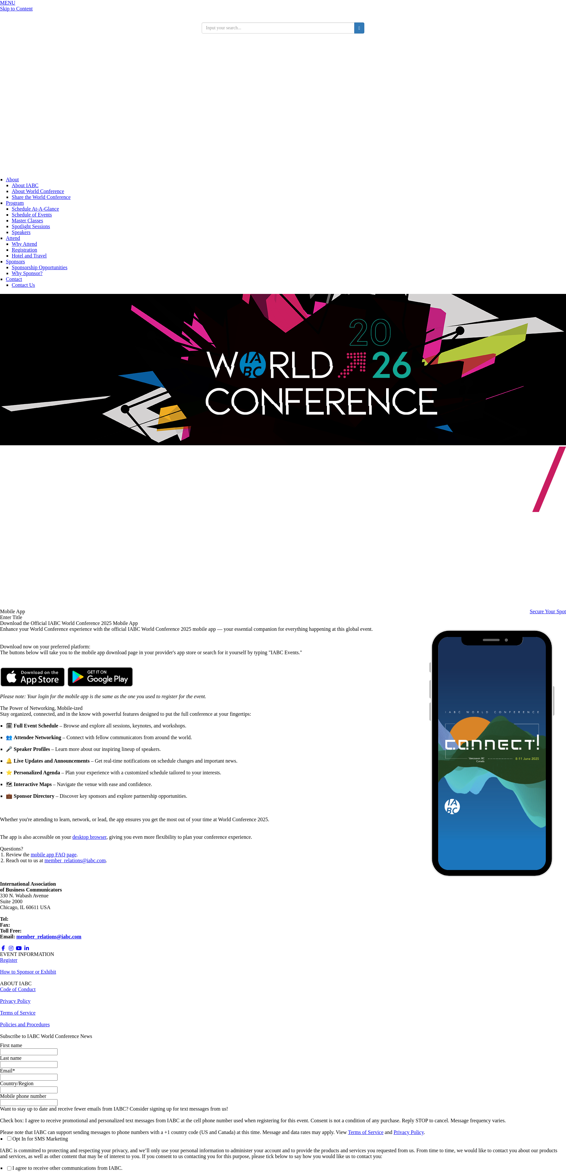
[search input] (278, 28)
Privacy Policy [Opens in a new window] (15, 1001)
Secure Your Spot (548, 611)
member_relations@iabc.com (75, 860)
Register (8, 960)
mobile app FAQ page (53, 854)
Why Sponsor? (27, 273)
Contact (14, 279)
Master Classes (27, 220)
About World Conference (38, 191)
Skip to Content (16, 8)
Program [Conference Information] (15, 203)
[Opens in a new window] (32, 684)
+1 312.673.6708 (29, 925)
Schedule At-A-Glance (35, 209)
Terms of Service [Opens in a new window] (17, 1013)
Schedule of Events (32, 214)
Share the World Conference (41, 197)
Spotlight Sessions (31, 226)
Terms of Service (366, 1132)
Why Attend (24, 244)
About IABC (25, 185)
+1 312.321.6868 (27, 919)
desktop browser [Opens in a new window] (90, 837)
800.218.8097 (37, 931)
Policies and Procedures (25, 1024)
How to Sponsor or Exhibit (28, 972)
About (12, 179)
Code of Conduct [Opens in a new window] (17, 989)
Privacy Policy (409, 1132)
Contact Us (23, 285)
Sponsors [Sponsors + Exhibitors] (15, 261)
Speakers (21, 232)
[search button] (359, 28)
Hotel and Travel (29, 255)
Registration (24, 250)
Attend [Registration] (13, 238)
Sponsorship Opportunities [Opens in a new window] (39, 267)
